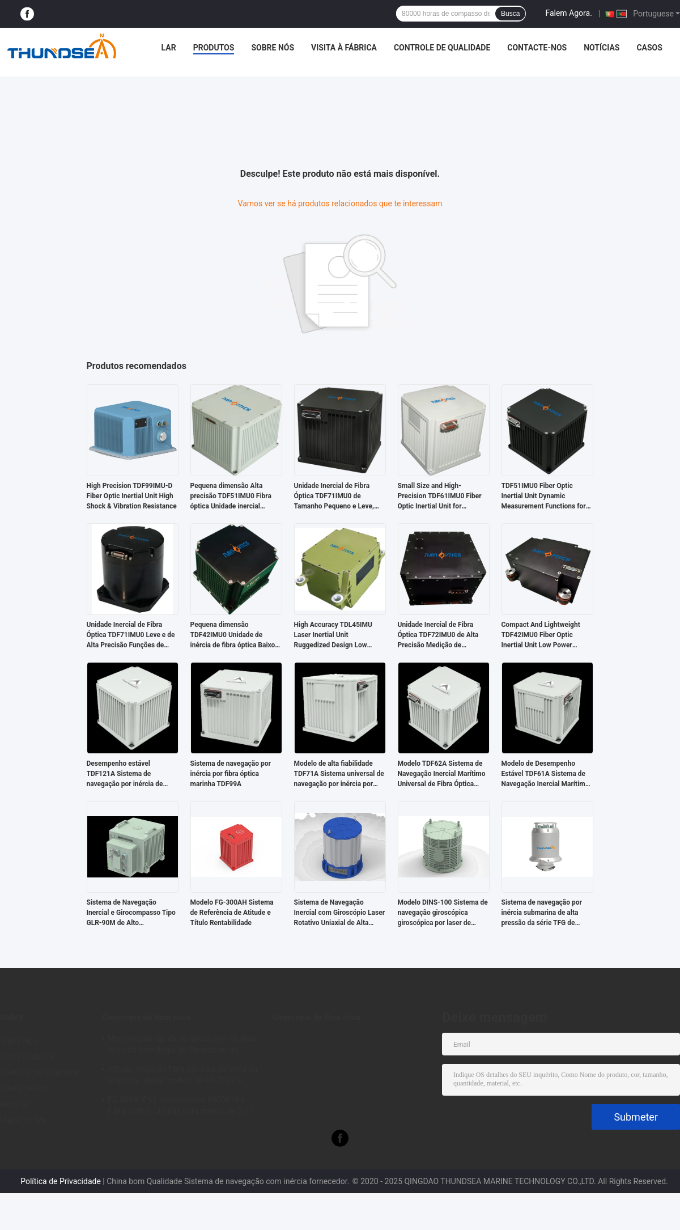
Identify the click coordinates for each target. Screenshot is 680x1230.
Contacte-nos (537, 47)
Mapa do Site (23, 1120)
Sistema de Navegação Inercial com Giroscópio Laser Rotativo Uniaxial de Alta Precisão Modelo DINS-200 (339, 913)
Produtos (214, 47)
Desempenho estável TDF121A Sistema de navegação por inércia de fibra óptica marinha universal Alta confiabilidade (132, 774)
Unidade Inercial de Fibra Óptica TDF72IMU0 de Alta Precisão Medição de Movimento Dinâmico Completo (438, 635)
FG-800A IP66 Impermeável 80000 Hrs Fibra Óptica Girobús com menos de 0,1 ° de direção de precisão (180, 1107)
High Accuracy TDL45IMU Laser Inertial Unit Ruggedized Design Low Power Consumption (333, 635)
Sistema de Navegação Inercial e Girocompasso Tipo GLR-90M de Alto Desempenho (131, 913)
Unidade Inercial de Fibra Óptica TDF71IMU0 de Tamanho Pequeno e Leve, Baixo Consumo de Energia (335, 496)
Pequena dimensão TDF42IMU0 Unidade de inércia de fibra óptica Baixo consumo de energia (232, 635)
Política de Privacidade (60, 1181)
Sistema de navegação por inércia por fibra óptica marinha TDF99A (230, 774)
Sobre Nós (272, 47)
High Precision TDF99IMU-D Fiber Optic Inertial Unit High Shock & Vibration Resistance (132, 496)
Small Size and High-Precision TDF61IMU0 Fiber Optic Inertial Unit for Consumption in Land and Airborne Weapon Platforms (440, 496)
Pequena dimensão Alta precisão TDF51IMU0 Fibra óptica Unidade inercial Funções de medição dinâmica (231, 496)
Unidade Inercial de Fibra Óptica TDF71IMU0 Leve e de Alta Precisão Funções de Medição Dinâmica (131, 635)
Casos (649, 47)
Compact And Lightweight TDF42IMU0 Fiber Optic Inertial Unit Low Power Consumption (541, 635)
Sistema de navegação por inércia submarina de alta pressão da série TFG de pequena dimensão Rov (542, 913)
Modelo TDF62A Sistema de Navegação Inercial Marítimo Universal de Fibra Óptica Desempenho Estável (442, 774)
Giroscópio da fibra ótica (146, 1017)
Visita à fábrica (344, 47)
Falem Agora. (568, 13)
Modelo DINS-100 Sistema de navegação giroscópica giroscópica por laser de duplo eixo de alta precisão (443, 913)
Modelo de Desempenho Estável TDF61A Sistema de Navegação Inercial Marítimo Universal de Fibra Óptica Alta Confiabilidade (547, 774)
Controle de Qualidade (442, 47)
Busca (510, 14)
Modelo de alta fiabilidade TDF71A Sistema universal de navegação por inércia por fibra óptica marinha (339, 774)
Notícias (601, 47)
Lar (169, 47)
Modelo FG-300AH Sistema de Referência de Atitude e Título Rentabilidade (232, 912)
